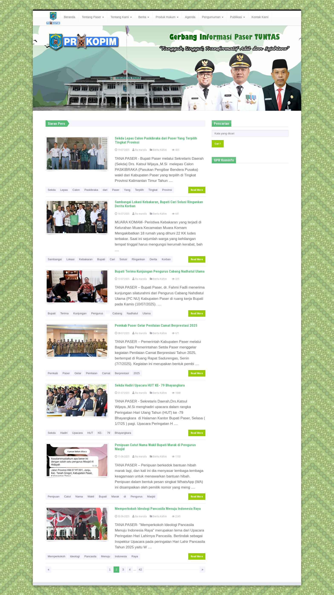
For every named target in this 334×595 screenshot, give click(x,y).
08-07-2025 (122, 333)
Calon (76, 189)
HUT (90, 432)
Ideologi (75, 556)
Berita (143, 17)
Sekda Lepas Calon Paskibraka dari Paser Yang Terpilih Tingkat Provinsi (156, 140)
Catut (67, 496)
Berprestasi (122, 373)
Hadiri (64, 432)
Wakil (91, 496)
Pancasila (90, 556)
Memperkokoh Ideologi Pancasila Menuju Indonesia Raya (158, 508)
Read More (197, 189)
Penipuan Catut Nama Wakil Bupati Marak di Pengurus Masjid (155, 447)
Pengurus (97, 313)
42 (140, 569)
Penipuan (53, 496)
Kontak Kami (260, 17)
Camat (106, 373)
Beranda (69, 17)
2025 (137, 373)
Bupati (101, 259)
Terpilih (139, 189)
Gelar (78, 373)
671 (175, 333)
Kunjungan (79, 313)
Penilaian (91, 373)
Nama (79, 496)
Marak (115, 496)
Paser (115, 189)
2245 (176, 516)
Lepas (64, 189)
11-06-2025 (122, 456)
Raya (134, 556)
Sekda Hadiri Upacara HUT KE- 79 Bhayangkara (150, 385)
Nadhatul (132, 313)
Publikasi (237, 17)
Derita (153, 259)
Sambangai (55, 259)
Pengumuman (212, 17)
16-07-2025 (122, 213)
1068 (176, 392)
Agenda (190, 17)
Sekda (52, 189)
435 (175, 149)
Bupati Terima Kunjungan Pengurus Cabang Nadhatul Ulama (159, 271)
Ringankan (138, 259)
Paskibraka (91, 189)
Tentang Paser (93, 17)
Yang (127, 189)
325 (175, 278)
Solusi (123, 259)
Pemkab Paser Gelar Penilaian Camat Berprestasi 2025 (156, 325)
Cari (112, 259)
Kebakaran (85, 259)
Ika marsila (139, 149)
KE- (100, 432)
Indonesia (121, 556)
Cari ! (218, 143)
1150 (176, 456)
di (125, 496)
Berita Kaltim (158, 149)
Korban (166, 259)
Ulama (147, 313)
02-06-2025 (122, 516)
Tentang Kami (121, 17)
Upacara (77, 432)
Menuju (105, 556)
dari (105, 189)
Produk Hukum (167, 17)
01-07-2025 (122, 392)
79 (108, 432)
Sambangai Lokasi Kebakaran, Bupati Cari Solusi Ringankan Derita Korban (159, 204)
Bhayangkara (123, 432)
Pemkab (53, 373)
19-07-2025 (122, 149)
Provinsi (167, 189)
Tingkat (152, 189)
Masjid (151, 496)
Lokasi (70, 259)
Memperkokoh (56, 556)
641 (175, 213)
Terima (64, 313)
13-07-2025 (122, 278)
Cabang (117, 313)
